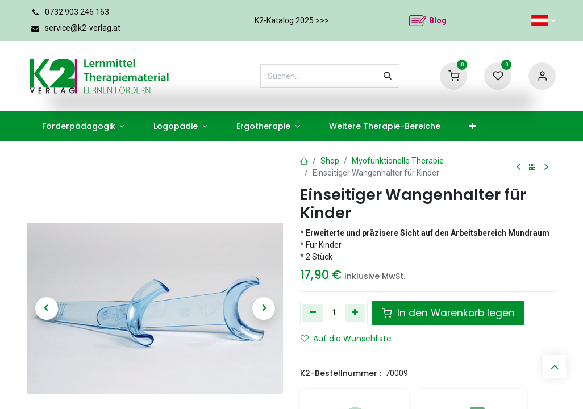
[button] (46, 308)
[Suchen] (387, 76)
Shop (329, 160)
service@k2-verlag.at (82, 27)
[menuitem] (83, 126)
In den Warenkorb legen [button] (448, 313)
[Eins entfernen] (312, 313)
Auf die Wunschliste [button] (346, 338)
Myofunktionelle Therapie (398, 160)
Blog (438, 20)
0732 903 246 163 (77, 11)
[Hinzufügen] (355, 313)
